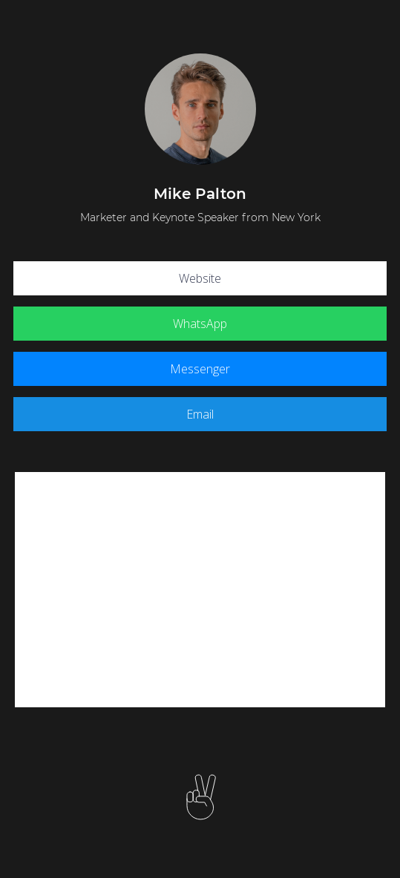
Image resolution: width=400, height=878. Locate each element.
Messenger (200, 369)
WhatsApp (200, 323)
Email (200, 414)
